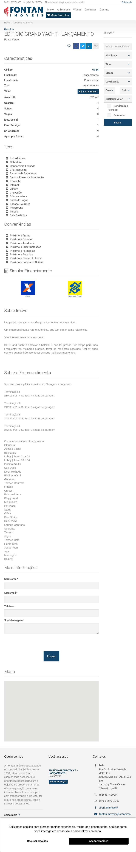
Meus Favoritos (58, 15)
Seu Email (10, 592)
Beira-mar (116, 115)
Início (50, 9)
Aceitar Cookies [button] (98, 841)
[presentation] (31, 643)
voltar (9, 29)
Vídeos (77, 9)
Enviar (51, 656)
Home (7, 22)
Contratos (91, 9)
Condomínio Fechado (117, 107)
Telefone (9, 606)
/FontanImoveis (108, 807)
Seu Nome (11, 579)
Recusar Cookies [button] (37, 841)
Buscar (118, 122)
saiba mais (10, 815)
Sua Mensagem (14, 620)
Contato (104, 9)
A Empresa (63, 9)
